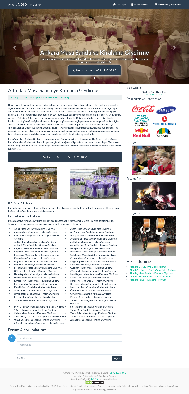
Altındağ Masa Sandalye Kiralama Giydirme (151, 273)
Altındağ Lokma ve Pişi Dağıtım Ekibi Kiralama (153, 270)
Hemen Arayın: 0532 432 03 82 (65, 157)
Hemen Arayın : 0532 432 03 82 (94, 70)
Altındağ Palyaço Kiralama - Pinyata (148, 279)
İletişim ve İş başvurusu (168, 4)
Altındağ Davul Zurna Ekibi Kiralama (148, 266)
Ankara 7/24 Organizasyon (25, 4)
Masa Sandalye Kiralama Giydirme (40, 97)
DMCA (94, 379)
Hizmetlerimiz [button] (140, 4)
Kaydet (117, 359)
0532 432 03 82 (154, 94)
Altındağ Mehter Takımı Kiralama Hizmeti (150, 276)
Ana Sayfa (119, 4)
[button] (14, 46)
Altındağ (64, 97)
